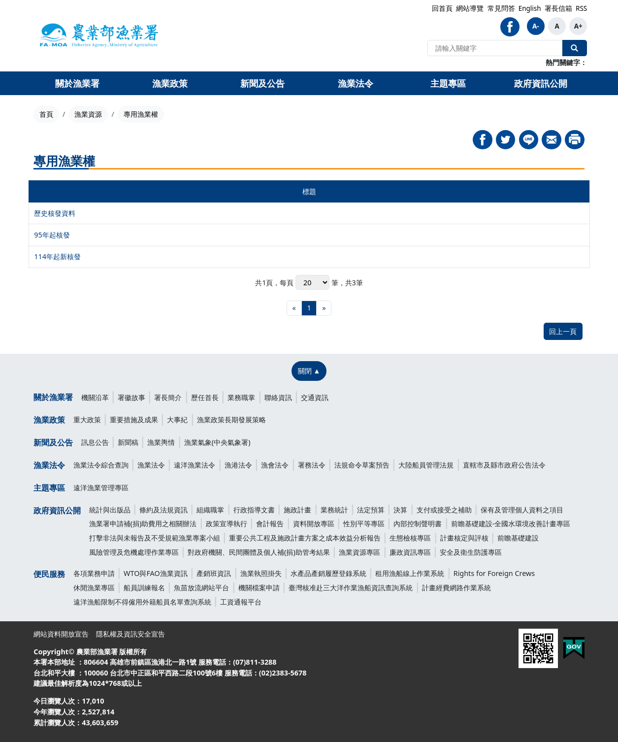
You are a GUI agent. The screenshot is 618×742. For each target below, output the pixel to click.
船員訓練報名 (144, 587)
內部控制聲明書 (417, 523)
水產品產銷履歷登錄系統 (328, 573)
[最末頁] (323, 308)
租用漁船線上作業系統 (409, 573)
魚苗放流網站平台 (201, 587)
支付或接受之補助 (444, 509)
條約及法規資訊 (163, 509)
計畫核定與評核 (464, 537)
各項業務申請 (94, 573)
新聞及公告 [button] (262, 83)
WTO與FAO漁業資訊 (156, 573)
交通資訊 (314, 397)
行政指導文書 (254, 509)
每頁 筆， (312, 282)
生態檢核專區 (410, 537)
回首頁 (442, 8)
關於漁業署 (53, 397)
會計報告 (270, 523)
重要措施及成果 (134, 419)
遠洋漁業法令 (194, 465)
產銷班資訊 (213, 573)
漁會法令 (275, 465)
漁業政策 (49, 419)
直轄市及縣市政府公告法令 (504, 465)
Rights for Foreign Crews (494, 573)
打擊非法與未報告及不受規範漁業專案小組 (154, 537)
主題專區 (49, 487)
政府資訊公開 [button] (540, 83)
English (530, 8)
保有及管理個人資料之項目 (522, 509)
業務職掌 (241, 397)
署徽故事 (131, 397)
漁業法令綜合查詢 (101, 465)
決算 (400, 509)
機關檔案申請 (259, 587)
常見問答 (501, 8)
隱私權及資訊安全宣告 (130, 634)
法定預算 (371, 509)
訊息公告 (95, 442)
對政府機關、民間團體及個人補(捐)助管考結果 (259, 552)
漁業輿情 (161, 442)
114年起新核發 (57, 256)
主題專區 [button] (448, 83)
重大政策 (87, 419)
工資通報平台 (240, 602)
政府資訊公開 (57, 510)
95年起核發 (51, 234)
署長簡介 (168, 397)
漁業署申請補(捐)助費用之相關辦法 (143, 523)
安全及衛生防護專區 (471, 552)
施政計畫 (297, 509)
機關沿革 (95, 397)
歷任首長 (205, 397)
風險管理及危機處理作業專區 (134, 552)
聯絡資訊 (278, 397)
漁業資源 (88, 114)
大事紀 (177, 419)
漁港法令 (238, 465)
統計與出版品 (109, 509)
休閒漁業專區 (94, 587)
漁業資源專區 (359, 552)
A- (535, 26)
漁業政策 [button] (170, 83)
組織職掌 (210, 509)
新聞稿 (128, 442)
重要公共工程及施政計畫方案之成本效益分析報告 (305, 537)
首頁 (46, 114)
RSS (581, 8)
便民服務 (49, 574)
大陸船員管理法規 (426, 465)
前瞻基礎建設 (518, 537)
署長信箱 (558, 8)
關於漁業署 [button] (77, 83)
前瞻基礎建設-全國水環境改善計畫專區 (511, 523)
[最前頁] (294, 308)
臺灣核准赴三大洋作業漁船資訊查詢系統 (351, 587)
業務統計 (334, 509)
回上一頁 (563, 331)
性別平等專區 (364, 523)
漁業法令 (49, 465)
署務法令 (311, 465)
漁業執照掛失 (261, 573)
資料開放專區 (313, 523)
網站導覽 (470, 8)
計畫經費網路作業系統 (456, 587)
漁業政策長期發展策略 (231, 419)
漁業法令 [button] (355, 83)
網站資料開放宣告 (61, 634)
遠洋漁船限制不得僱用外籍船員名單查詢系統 (142, 602)
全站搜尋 (574, 48)
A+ (578, 26)
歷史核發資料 (54, 213)
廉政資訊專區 (410, 552)
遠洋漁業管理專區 (101, 487)
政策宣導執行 (226, 523)
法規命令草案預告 (362, 465)
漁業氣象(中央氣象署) (217, 442)
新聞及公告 (53, 442)
